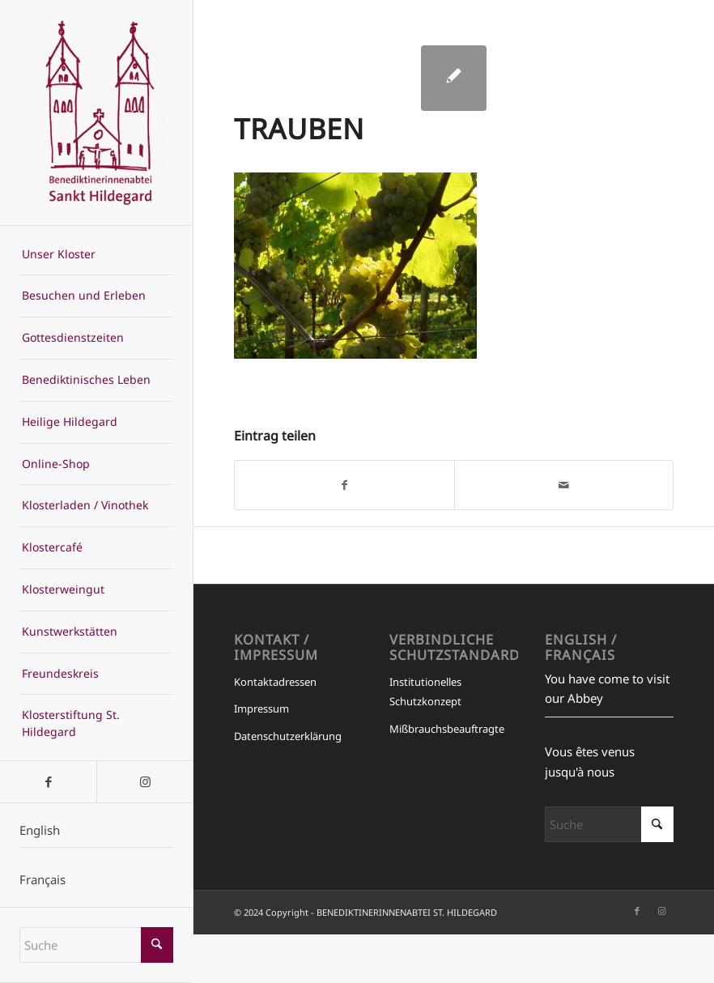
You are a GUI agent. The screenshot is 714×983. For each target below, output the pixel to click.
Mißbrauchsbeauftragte (446, 728)
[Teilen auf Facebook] (344, 485)
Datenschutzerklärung (288, 736)
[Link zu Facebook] (48, 781)
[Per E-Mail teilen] (564, 485)
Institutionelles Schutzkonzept (425, 691)
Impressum (261, 708)
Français (42, 879)
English (39, 830)
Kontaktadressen (275, 681)
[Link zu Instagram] (144, 781)
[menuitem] (96, 255)
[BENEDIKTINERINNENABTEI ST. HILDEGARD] (96, 112)
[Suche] (96, 945)
